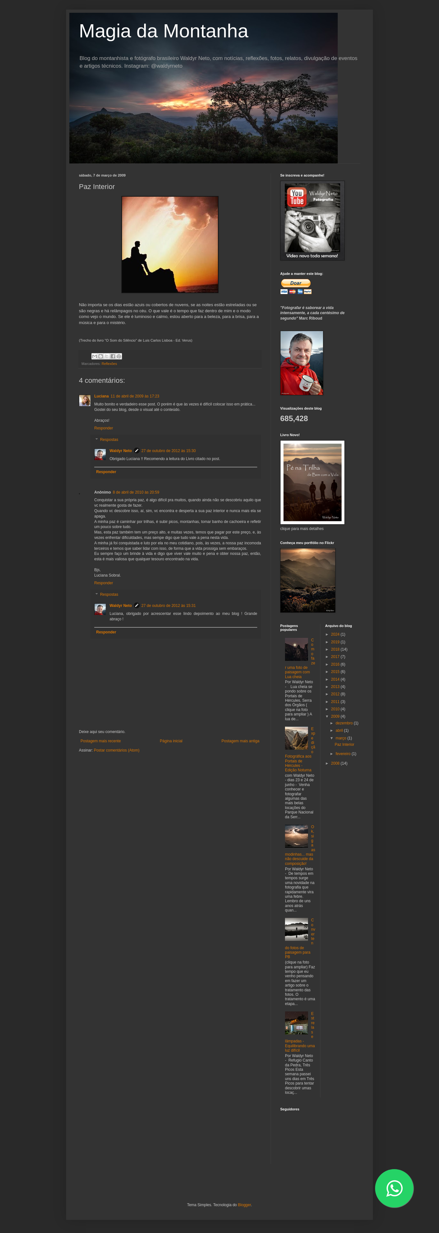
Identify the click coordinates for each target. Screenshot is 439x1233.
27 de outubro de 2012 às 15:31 (169, 605)
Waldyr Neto (121, 451)
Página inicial (171, 741)
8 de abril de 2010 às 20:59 (136, 492)
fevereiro (343, 754)
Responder (103, 428)
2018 (336, 649)
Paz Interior (344, 744)
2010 (336, 709)
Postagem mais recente (101, 741)
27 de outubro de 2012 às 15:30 (169, 451)
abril (339, 730)
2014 (336, 679)
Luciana (101, 396)
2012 (336, 694)
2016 (336, 664)
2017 (336, 656)
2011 (336, 702)
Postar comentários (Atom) (117, 750)
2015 (336, 671)
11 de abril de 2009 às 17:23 (135, 396)
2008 (336, 763)
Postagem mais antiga (240, 741)
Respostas (109, 439)
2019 (336, 642)
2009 (336, 716)
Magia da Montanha (163, 31)
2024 (336, 634)
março (341, 738)
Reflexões (109, 364)
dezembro (344, 723)
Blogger (244, 1205)
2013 (336, 687)
